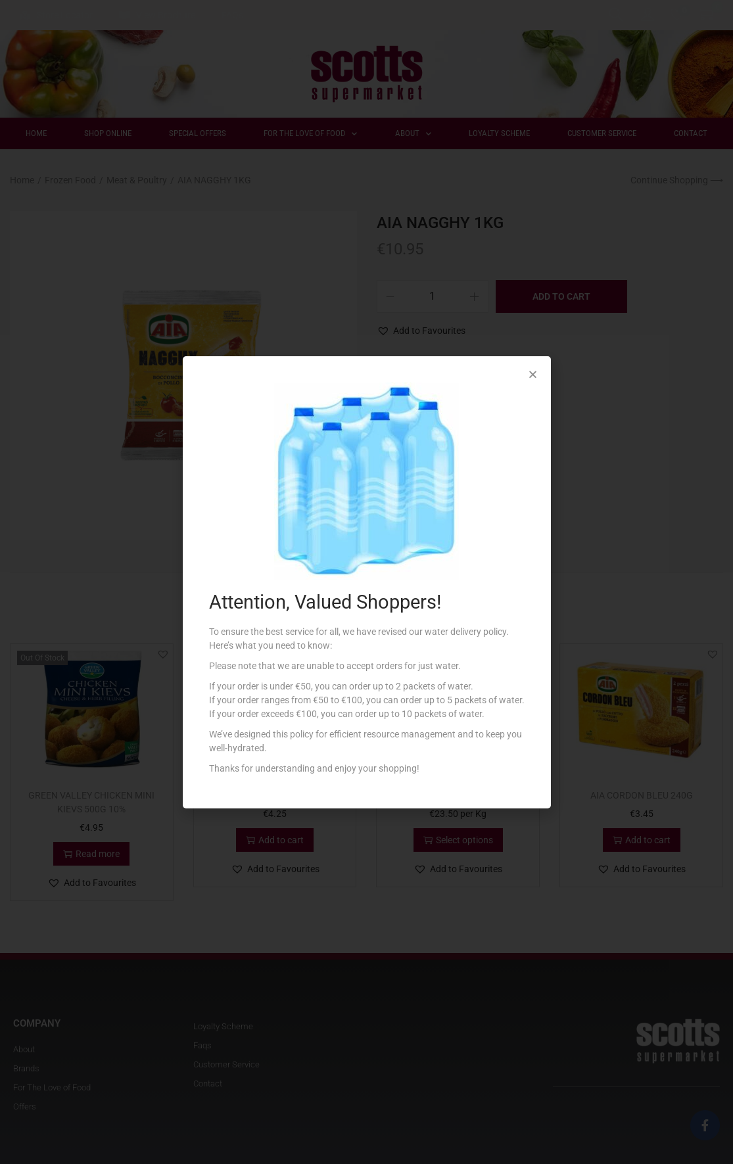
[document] (366, 582)
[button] (533, 374)
